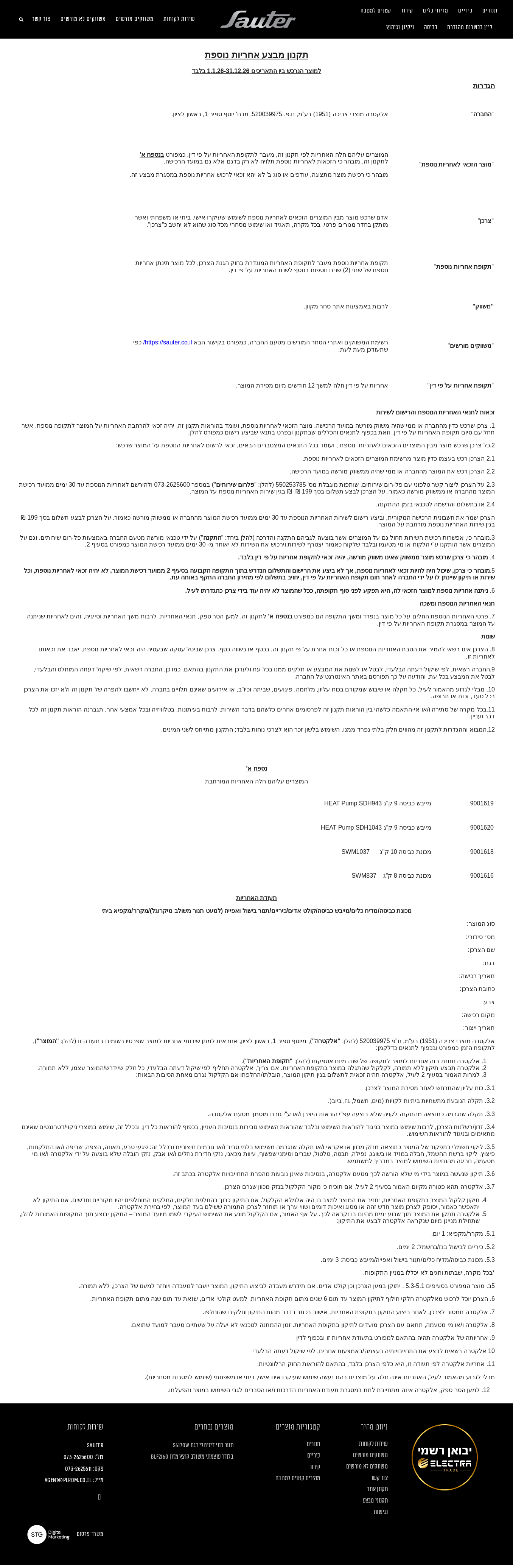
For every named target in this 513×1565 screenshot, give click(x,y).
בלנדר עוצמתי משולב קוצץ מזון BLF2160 (192, 1457)
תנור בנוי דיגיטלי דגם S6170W (203, 1445)
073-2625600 (78, 1457)
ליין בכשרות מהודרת (470, 27)
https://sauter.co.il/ (167, 342)
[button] (21, 19)
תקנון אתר (377, 1489)
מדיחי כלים (435, 10)
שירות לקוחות (179, 19)
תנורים (489, 10)
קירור (407, 10)
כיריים (465, 10)
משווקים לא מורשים (83, 19)
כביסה (430, 27)
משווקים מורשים (135, 19)
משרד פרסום (90, 1534)
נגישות (381, 1512)
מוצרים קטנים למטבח (297, 1478)
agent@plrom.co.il (68, 1480)
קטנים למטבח (376, 10)
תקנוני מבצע (375, 1500)
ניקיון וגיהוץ (400, 27)
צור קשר (41, 19)
